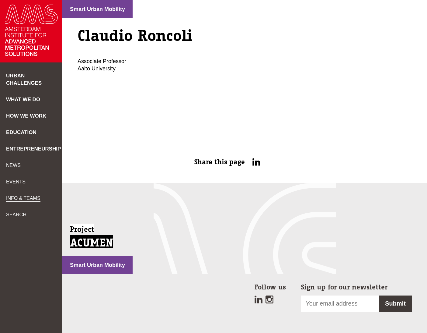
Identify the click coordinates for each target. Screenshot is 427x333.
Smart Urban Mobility (97, 9)
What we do (23, 99)
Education (21, 132)
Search (16, 214)
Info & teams (23, 198)
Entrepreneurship (33, 149)
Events (16, 181)
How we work (26, 116)
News (13, 165)
